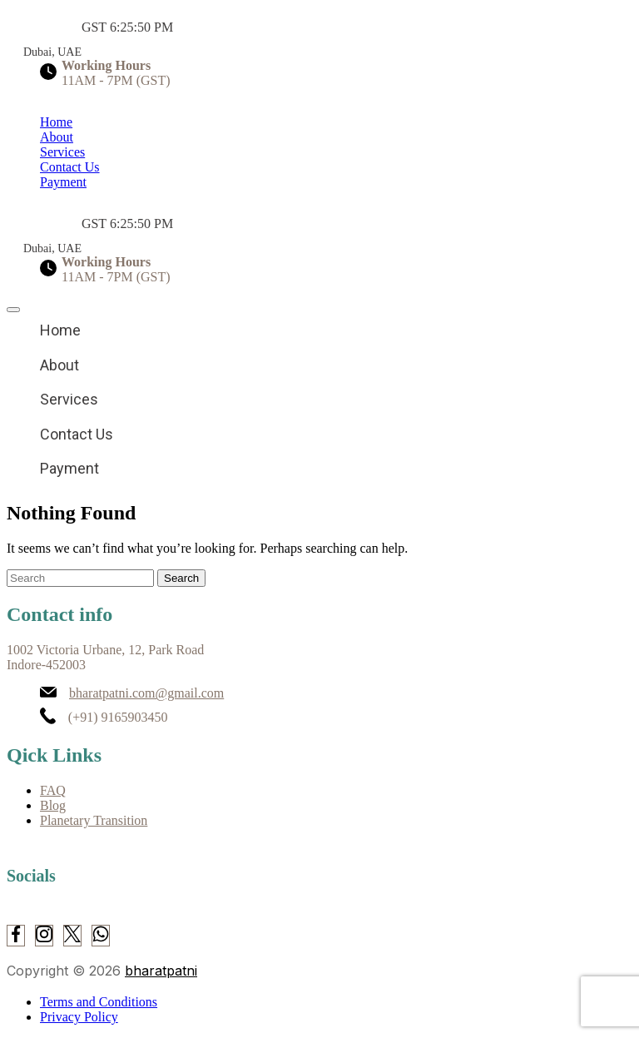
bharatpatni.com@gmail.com (146, 693)
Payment (63, 182)
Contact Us (70, 167)
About (56, 137)
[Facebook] (16, 935)
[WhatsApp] (101, 935)
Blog (53, 805)
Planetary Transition (93, 820)
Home (56, 122)
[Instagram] (44, 935)
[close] (13, 309)
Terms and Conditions (98, 1002)
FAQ (53, 790)
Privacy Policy (79, 1017)
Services (62, 152)
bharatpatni (161, 970)
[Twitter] (72, 935)
